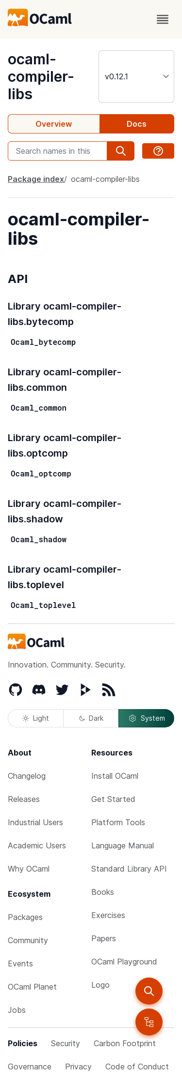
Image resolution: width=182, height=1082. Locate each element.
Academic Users (37, 845)
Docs (137, 124)
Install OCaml (114, 776)
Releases (24, 799)
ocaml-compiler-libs (41, 76)
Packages (25, 917)
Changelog (27, 776)
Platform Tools (118, 822)
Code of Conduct (137, 1066)
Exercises (108, 915)
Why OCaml (29, 869)
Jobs (17, 1010)
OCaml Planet (32, 987)
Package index (36, 179)
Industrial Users (35, 822)
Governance (29, 1066)
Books (102, 892)
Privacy (78, 1066)
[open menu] (162, 19)
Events (20, 963)
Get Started (113, 799)
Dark (91, 718)
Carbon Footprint (125, 1043)
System (146, 718)
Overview (53, 124)
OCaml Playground (124, 961)
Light (35, 718)
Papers (103, 938)
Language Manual (122, 845)
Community (28, 940)
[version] (136, 76)
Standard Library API (129, 869)
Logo (100, 985)
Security (65, 1043)
